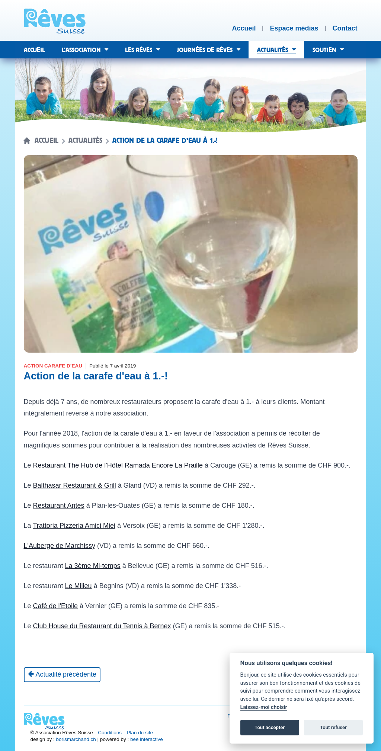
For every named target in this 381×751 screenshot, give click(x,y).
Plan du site (140, 732)
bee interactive (146, 739)
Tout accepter (269, 727)
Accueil (46, 140)
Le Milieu (78, 586)
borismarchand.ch (76, 739)
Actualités (85, 140)
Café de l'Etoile (55, 606)
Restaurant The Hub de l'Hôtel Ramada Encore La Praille (118, 465)
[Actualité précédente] (62, 674)
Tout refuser (333, 727)
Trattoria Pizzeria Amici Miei (74, 525)
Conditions (110, 732)
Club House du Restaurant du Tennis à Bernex (102, 626)
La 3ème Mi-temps (93, 565)
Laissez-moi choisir (263, 707)
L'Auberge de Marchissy (60, 545)
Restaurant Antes (58, 505)
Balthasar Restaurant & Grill (74, 485)
